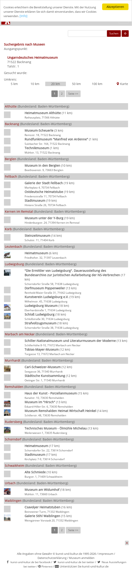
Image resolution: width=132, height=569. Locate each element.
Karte (122, 84)
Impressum (105, 554)
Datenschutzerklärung (52, 558)
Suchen (113, 33)
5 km (14, 84)
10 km (35, 84)
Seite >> (73, 93)
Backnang (24, 62)
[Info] (51, 16)
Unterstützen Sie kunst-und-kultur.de (84, 566)
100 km (97, 84)
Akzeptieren (115, 7)
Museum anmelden (81, 558)
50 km (76, 84)
